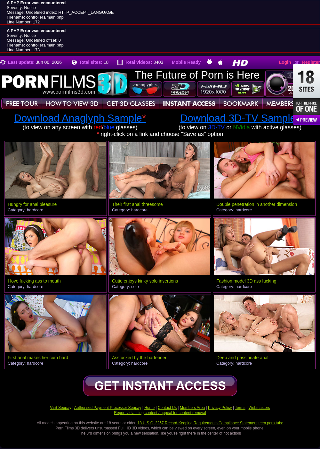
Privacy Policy (220, 407)
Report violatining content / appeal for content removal (160, 413)
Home (149, 407)
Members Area (192, 407)
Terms (240, 407)
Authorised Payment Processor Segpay (107, 407)
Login (285, 62)
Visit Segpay (60, 407)
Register (311, 62)
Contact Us (167, 407)
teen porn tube (271, 423)
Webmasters (259, 407)
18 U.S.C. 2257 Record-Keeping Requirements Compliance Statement (198, 423)
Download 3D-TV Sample (240, 118)
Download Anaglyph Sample (80, 118)
